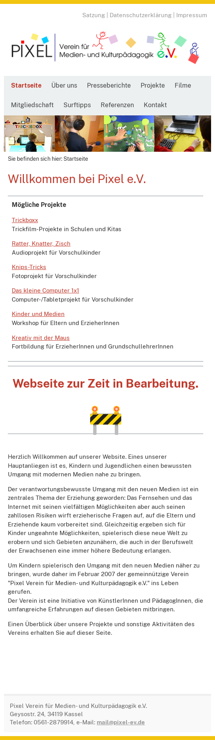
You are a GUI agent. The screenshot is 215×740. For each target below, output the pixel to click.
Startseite (26, 85)
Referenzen (117, 105)
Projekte (153, 85)
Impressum (191, 15)
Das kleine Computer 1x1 (45, 290)
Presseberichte (109, 85)
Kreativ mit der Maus (41, 337)
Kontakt (155, 105)
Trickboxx (25, 220)
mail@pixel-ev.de (121, 722)
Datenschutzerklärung (141, 15)
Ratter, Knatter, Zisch (41, 243)
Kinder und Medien (38, 314)
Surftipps (77, 105)
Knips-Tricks (29, 267)
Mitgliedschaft (32, 105)
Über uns (64, 85)
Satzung (93, 15)
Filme (183, 85)
